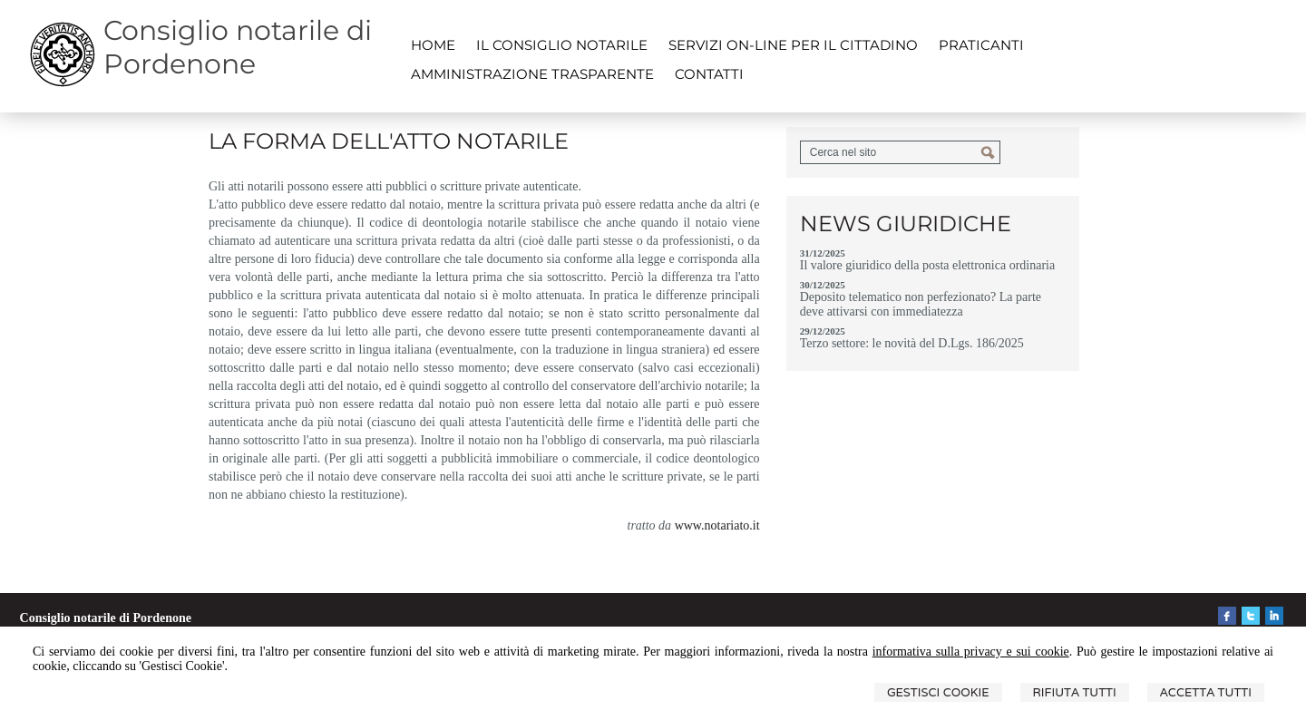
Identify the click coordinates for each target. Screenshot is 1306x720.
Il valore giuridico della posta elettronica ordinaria (927, 265)
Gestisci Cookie (938, 692)
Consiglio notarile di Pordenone (237, 47)
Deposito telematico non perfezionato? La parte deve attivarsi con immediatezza (920, 304)
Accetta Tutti (1206, 692)
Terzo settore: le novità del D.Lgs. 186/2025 (912, 343)
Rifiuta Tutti (1074, 692)
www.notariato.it (717, 525)
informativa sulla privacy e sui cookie (970, 651)
